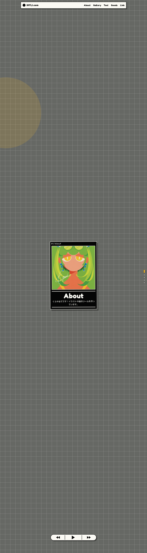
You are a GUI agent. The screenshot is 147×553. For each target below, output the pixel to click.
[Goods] (144, 280)
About (87, 5)
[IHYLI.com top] (30, 5)
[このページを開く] (73, 537)
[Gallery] (144, 275)
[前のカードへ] (58, 537)
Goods (114, 5)
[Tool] (144, 277)
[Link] (144, 282)
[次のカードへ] (89, 537)
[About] (144, 271)
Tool (106, 5)
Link (122, 5)
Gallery (97, 5)
